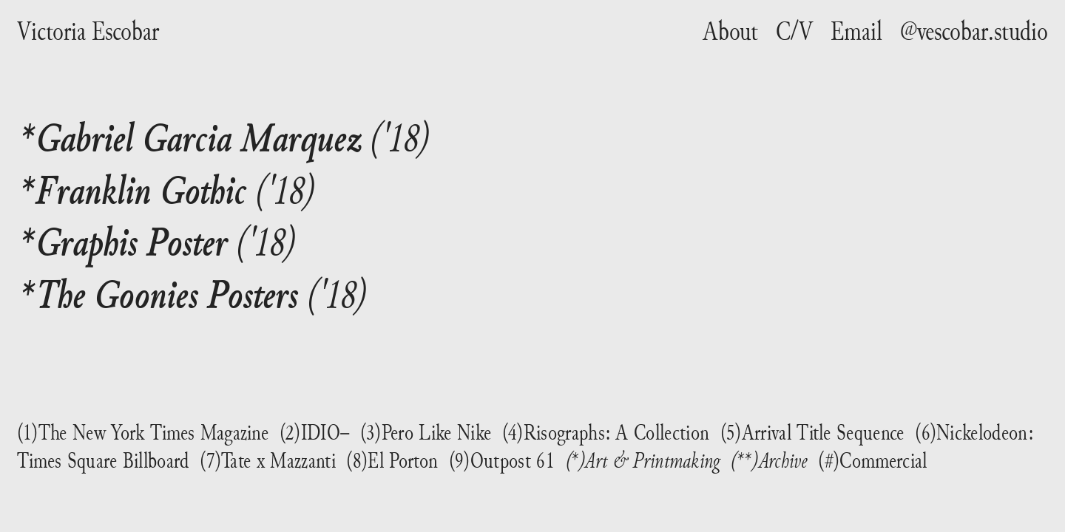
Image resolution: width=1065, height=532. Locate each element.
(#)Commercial (872, 460)
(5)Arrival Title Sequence (812, 432)
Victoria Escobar (88, 31)
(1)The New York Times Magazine (142, 432)
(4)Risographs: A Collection (605, 432)
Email (856, 31)
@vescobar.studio (974, 31)
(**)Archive (769, 459)
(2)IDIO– (315, 432)
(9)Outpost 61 (502, 460)
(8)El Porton (392, 460)
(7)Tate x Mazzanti (268, 460)
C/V (794, 31)
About (730, 31)
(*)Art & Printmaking (643, 459)
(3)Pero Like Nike (425, 432)
